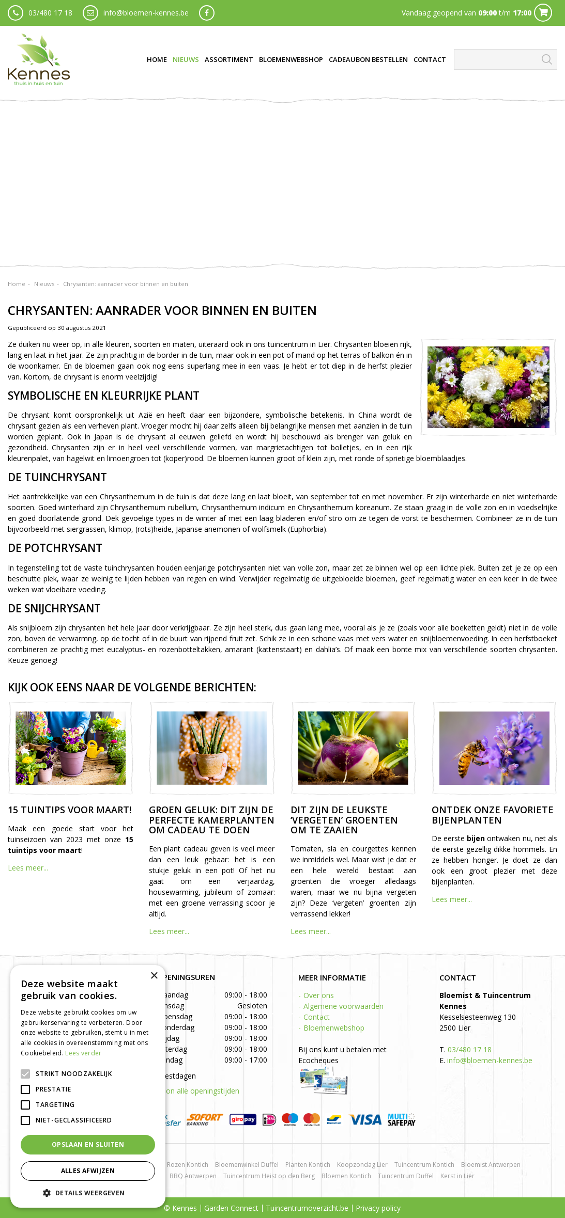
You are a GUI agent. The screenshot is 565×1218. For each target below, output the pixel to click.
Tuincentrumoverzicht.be (307, 1208)
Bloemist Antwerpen (491, 1164)
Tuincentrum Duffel (406, 1176)
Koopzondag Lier (362, 1164)
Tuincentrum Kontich (424, 1164)
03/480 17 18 (50, 13)
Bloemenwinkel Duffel (247, 1164)
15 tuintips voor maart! (69, 809)
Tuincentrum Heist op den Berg (269, 1176)
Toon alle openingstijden (198, 1091)
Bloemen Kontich (346, 1176)
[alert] (87, 1086)
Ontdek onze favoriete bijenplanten (493, 814)
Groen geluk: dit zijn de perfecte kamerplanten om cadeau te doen (211, 819)
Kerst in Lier (457, 1176)
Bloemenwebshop (333, 1028)
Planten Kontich (307, 1164)
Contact (316, 1017)
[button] (88, 1192)
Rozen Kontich (187, 1164)
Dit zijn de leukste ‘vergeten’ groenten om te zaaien (344, 819)
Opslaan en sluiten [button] (88, 1144)
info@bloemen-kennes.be (146, 13)
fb (207, 13)
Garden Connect (231, 1208)
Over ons (318, 995)
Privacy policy (378, 1208)
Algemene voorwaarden (343, 1006)
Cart (543, 13)
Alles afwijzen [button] (88, 1170)
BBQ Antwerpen (193, 1176)
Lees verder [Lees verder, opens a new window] (83, 1053)
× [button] (154, 976)
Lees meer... (28, 867)
